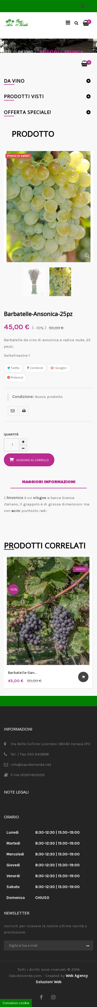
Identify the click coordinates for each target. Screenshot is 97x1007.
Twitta (13, 368)
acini (15, 510)
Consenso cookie (16, 1003)
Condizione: (23, 396)
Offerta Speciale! (27, 112)
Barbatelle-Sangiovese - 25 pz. (22, 672)
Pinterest (15, 377)
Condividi (35, 368)
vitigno (39, 497)
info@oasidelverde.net (31, 764)
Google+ (59, 368)
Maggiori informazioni (48, 482)
